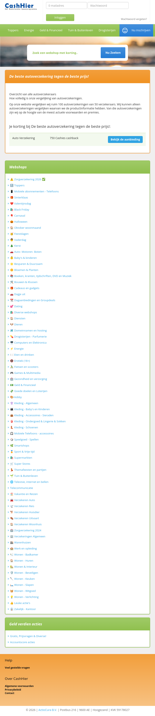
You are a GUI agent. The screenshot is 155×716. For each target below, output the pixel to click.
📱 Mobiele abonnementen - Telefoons (34, 191)
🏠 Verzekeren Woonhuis (26, 524)
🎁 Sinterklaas (19, 197)
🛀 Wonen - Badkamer (24, 554)
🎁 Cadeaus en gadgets (24, 288)
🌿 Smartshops (19, 445)
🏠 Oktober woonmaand (25, 228)
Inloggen (60, 17)
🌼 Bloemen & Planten (24, 270)
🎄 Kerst (15, 245)
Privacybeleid (13, 689)
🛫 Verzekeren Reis (22, 506)
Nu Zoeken (112, 53)
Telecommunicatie (21, 488)
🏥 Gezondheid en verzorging (28, 379)
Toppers (13, 30)
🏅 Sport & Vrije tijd (22, 451)
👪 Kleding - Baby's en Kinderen (30, 409)
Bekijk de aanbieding (125, 139)
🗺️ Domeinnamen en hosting (28, 330)
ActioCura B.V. (48, 710)
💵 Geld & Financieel (23, 385)
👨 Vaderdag (18, 240)
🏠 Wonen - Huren (21, 560)
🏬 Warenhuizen (20, 542)
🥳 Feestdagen (19, 234)
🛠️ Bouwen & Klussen (24, 282)
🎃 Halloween (18, 221)
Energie (29, 30)
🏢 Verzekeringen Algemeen (27, 536)
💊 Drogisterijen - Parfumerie (28, 336)
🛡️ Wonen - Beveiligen (24, 572)
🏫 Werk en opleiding (23, 548)
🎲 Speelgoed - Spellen (24, 439)
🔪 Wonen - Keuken (22, 579)
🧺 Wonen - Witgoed (23, 591)
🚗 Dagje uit (17, 294)
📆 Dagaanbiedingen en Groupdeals (32, 300)
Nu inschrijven (141, 30)
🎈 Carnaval (17, 215)
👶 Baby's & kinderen (23, 258)
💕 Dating (16, 306)
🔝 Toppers (17, 185)
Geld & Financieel (51, 30)
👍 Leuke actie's (20, 603)
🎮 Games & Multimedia (25, 373)
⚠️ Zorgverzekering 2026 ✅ (27, 179)
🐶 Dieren (16, 324)
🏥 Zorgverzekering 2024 (25, 530)
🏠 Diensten (17, 318)
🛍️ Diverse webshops (23, 312)
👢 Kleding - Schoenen (24, 427)
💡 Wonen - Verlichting (24, 597)
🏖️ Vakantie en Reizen (24, 494)
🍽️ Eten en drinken (22, 354)
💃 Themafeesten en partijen (28, 470)
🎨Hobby (16, 397)
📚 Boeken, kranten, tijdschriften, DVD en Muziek (40, 276)
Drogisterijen (107, 30)
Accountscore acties (22, 642)
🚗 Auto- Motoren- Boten (26, 252)
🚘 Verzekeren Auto (22, 500)
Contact (9, 693)
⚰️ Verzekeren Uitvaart (24, 518)
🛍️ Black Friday (19, 209)
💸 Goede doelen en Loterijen (28, 391)
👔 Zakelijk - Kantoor (23, 609)
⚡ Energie (17, 348)
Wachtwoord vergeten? (134, 19)
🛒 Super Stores (20, 463)
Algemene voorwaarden (19, 686)
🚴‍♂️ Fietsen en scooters (24, 367)
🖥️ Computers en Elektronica (28, 342)
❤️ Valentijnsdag (20, 203)
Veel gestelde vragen (17, 667)
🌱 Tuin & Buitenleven (24, 476)
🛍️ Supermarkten (21, 457)
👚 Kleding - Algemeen (24, 403)
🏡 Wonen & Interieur (23, 566)
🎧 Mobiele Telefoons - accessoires (32, 433)
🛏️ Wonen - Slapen (22, 585)
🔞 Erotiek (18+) (20, 361)
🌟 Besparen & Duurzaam (26, 264)
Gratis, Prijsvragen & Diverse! (28, 636)
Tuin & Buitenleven (80, 30)
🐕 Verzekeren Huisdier (25, 512)
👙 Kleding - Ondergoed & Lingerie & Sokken (38, 421)
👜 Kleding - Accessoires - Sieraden (31, 415)
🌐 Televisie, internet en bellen (29, 482)
